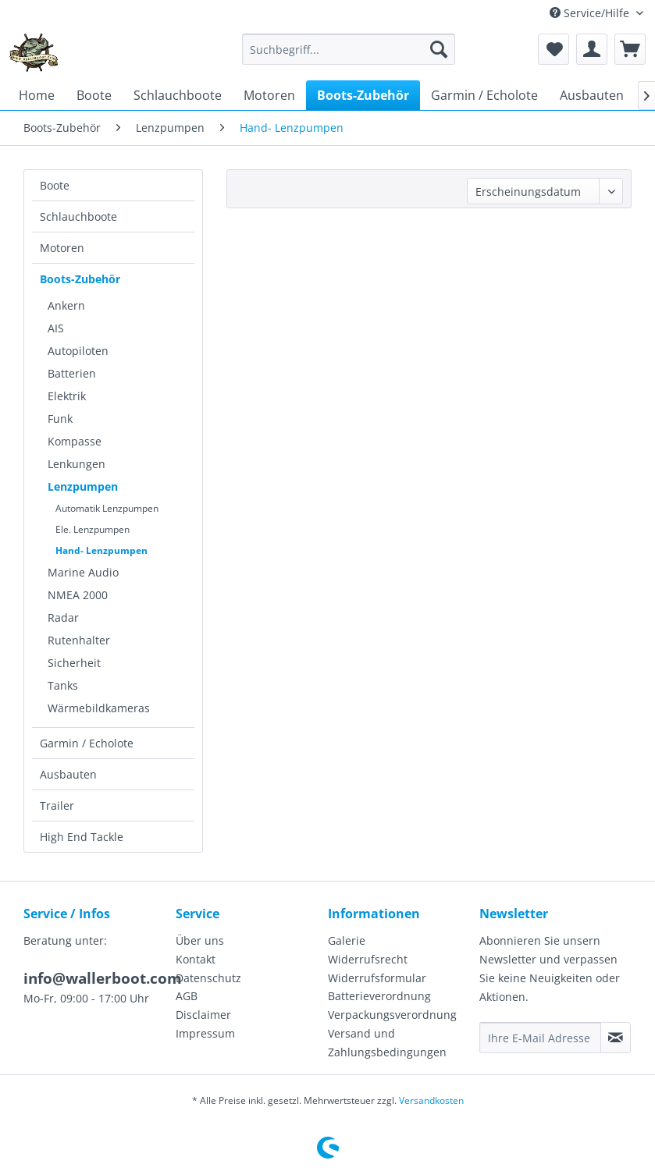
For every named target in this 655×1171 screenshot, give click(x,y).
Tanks (63, 685)
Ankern (66, 305)
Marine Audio (83, 572)
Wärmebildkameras (99, 708)
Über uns (200, 940)
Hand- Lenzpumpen (101, 550)
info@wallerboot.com (102, 978)
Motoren (62, 247)
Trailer (57, 805)
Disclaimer (203, 1014)
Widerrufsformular (377, 978)
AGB (187, 995)
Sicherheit (74, 662)
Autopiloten (78, 350)
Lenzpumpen (83, 486)
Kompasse (74, 441)
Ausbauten (68, 774)
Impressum (205, 1033)
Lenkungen (76, 463)
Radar (63, 617)
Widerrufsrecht (368, 959)
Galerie (346, 940)
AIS (56, 328)
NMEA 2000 (78, 594)
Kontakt (195, 959)
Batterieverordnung (379, 995)
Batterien (72, 373)
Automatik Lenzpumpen (106, 508)
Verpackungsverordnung (392, 1014)
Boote (54, 185)
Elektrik (67, 396)
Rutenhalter (79, 640)
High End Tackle (81, 836)
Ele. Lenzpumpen (92, 529)
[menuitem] (348, 49)
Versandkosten (431, 1100)
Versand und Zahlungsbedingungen (387, 1042)
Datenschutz (208, 978)
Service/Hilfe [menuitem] (591, 12)
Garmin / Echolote (86, 743)
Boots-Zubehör (80, 278)
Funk (60, 418)
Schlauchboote (78, 216)
